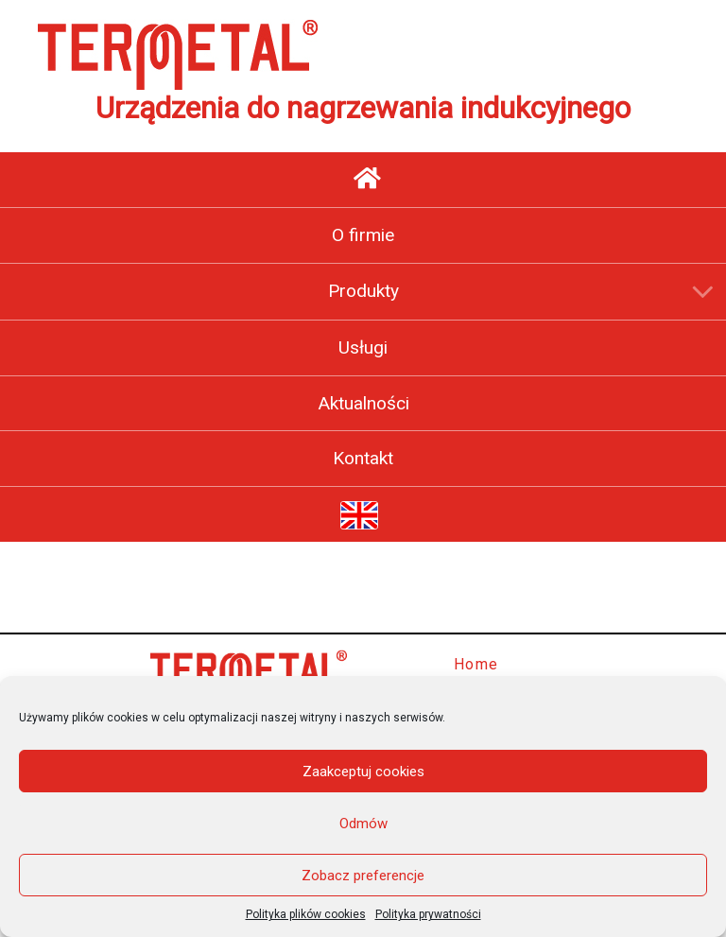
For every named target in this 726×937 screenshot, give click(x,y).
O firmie (363, 235)
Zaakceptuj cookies (363, 771)
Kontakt (363, 458)
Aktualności (363, 403)
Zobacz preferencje (363, 875)
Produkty (363, 291)
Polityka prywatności (428, 914)
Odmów (363, 823)
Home (476, 664)
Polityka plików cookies (306, 914)
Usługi (363, 347)
